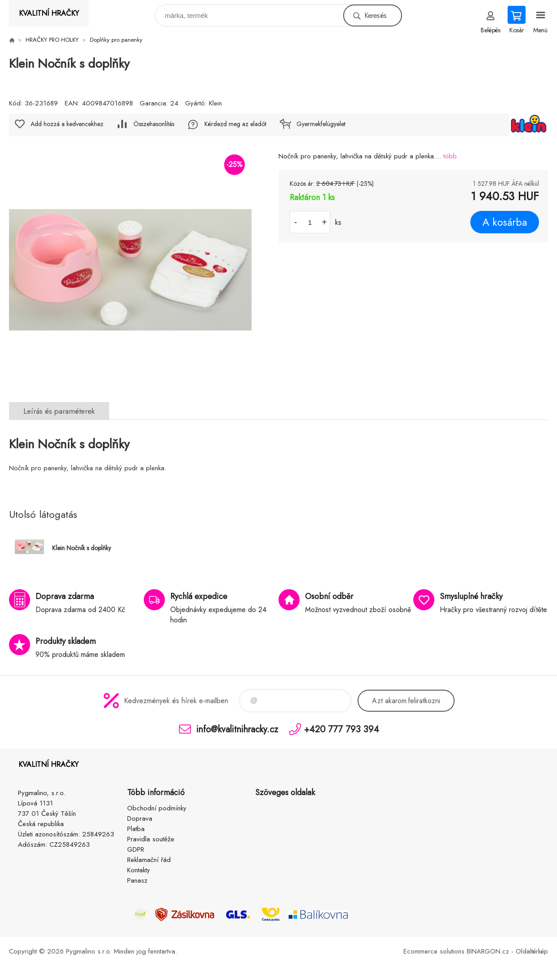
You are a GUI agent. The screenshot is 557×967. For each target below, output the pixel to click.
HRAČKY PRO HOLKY (52, 39)
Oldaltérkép (532, 951)
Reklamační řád (149, 860)
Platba (136, 829)
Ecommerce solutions (433, 951)
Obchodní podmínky (156, 808)
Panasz (137, 880)
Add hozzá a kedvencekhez (67, 123)
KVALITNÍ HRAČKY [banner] (49, 13)
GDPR (135, 849)
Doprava (139, 818)
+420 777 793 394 (341, 729)
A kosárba (504, 222)
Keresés (375, 15)
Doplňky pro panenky (116, 39)
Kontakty (138, 870)
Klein (215, 103)
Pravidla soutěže (150, 839)
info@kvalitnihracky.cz (237, 729)
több (450, 156)
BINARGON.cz (488, 951)
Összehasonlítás (153, 123)
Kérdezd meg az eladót (235, 123)
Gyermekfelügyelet (320, 123)
